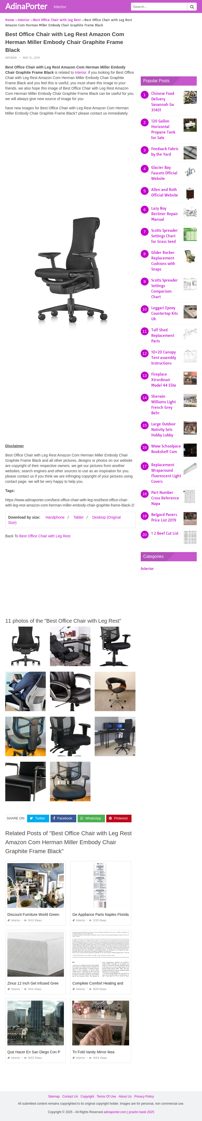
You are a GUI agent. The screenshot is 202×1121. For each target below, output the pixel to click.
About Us (125, 1096)
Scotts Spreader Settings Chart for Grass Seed (164, 236)
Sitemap (54, 1096)
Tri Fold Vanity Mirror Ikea (93, 1052)
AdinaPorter (26, 6)
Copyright (87, 1096)
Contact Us (70, 1096)
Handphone (55, 517)
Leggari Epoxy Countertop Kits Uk (164, 313)
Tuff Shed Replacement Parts (162, 335)
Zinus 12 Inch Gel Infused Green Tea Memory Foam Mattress (57, 983)
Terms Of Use (106, 1096)
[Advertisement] (70, 157)
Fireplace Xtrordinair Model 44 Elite (163, 380)
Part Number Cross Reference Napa (165, 498)
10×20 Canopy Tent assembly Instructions (163, 358)
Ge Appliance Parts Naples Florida (100, 914)
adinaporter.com (115, 1112)
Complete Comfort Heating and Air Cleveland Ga (112, 983)
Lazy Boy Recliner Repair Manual (164, 214)
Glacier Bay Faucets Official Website (164, 173)
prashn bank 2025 (141, 1112)
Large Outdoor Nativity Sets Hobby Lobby (163, 429)
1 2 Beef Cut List (164, 533)
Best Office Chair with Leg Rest (44, 536)
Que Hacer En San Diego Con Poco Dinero (42, 1052)
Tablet (78, 517)
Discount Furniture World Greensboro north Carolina (50, 914)
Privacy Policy (144, 1096)
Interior (60, 6)
